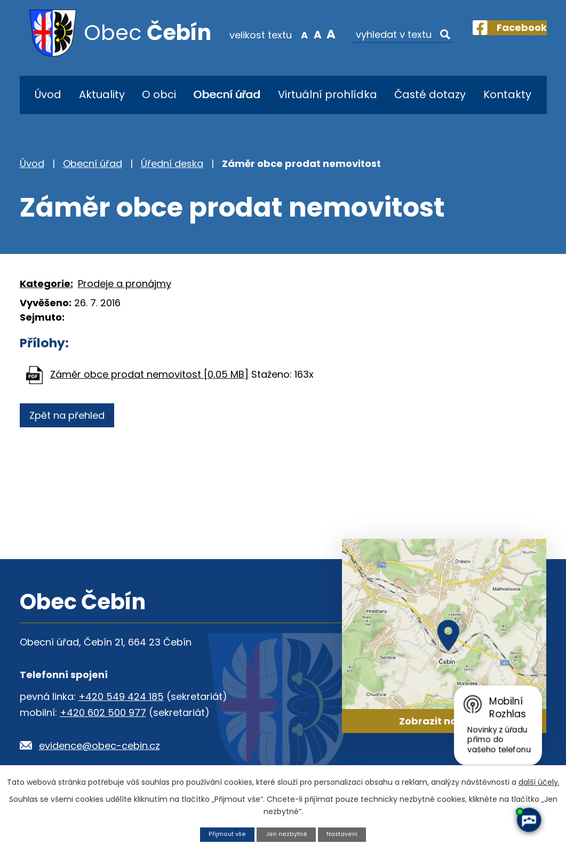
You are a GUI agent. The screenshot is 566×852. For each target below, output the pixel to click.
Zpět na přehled (71, 415)
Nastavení (346, 833)
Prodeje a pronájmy (124, 283)
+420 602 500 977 (103, 712)
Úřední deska (172, 163)
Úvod (48, 94)
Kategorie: (46, 283)
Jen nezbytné (286, 833)
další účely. (539, 780)
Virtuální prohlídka (327, 94)
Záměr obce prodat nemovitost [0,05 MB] (149, 374)
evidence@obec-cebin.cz (99, 745)
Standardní (298, 34)
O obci (159, 94)
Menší (284, 34)
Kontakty (507, 94)
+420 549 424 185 (121, 696)
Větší (311, 34)
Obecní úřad (226, 94)
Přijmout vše (223, 833)
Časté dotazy (430, 94)
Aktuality (102, 94)
